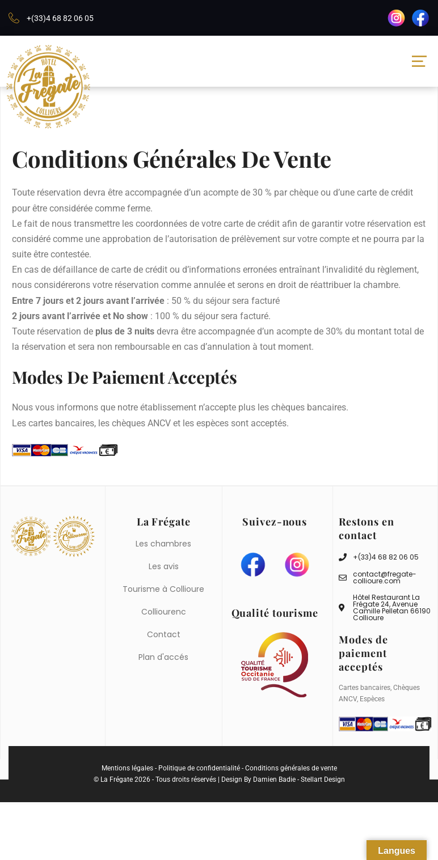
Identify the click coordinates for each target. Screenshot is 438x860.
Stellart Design (323, 778)
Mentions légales (127, 767)
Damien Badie (274, 778)
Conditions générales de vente (291, 767)
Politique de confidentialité (199, 767)
